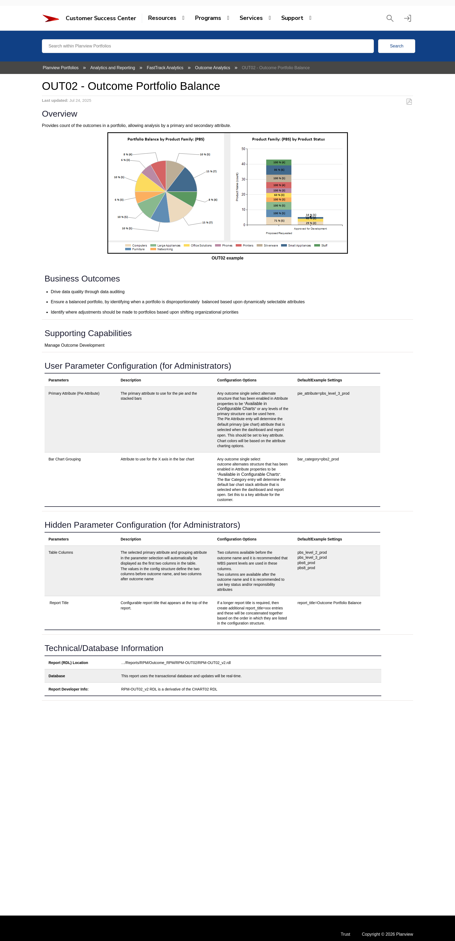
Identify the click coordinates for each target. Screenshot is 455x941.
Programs (208, 18)
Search (397, 46)
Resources (162, 18)
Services (251, 18)
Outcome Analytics (213, 67)
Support (292, 18)
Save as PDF (409, 102)
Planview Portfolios (61, 67)
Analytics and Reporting (113, 67)
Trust (345, 934)
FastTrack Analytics (166, 67)
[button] (390, 18)
